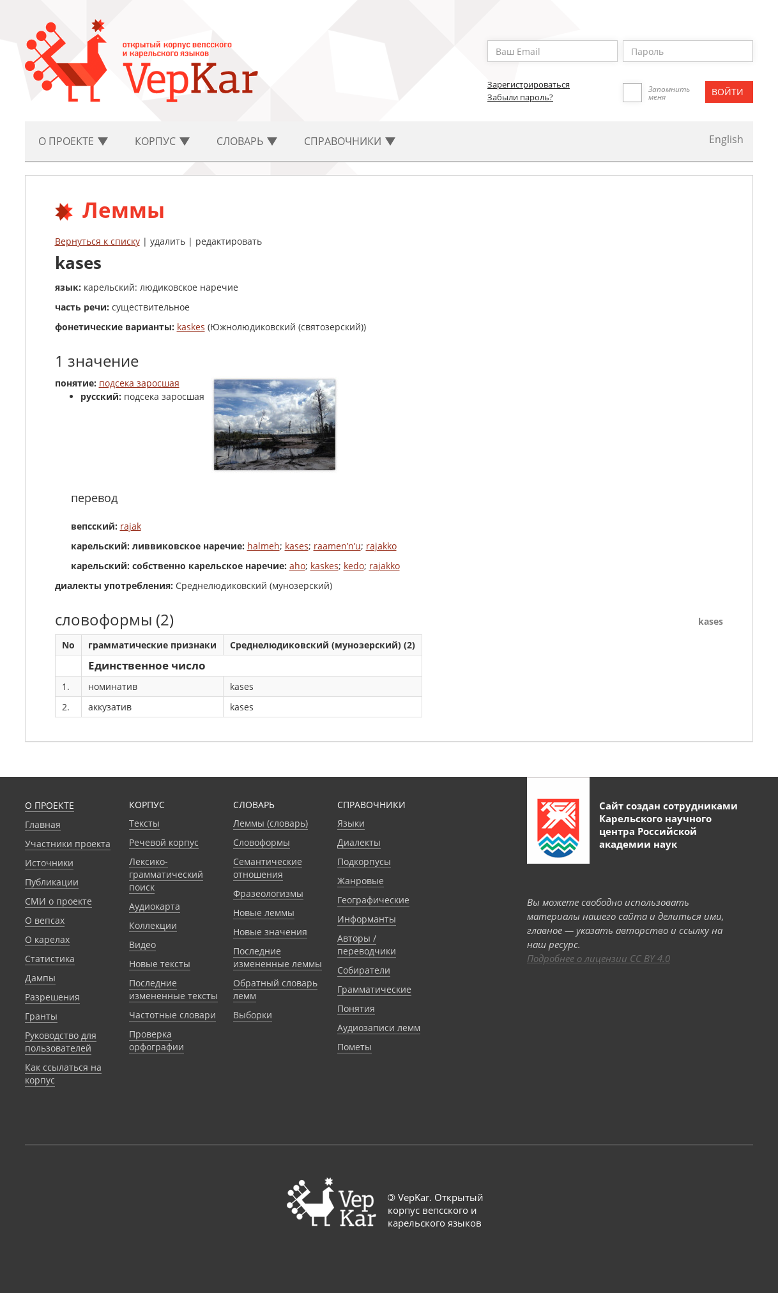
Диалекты (359, 842)
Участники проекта (68, 844)
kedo (354, 566)
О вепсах (45, 920)
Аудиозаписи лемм (378, 1027)
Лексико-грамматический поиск (166, 874)
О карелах (47, 939)
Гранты (41, 1016)
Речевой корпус (164, 842)
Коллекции (153, 925)
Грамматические (374, 989)
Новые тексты (159, 964)
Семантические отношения (267, 867)
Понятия (356, 1008)
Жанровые (360, 881)
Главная (43, 824)
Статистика (50, 959)
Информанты (366, 919)
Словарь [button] (247, 141)
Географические (373, 900)
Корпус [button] (162, 141)
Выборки (252, 1015)
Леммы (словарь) (270, 823)
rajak (130, 526)
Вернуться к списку (97, 241)
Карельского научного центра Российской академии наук (655, 831)
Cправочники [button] (349, 141)
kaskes (191, 327)
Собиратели (363, 970)
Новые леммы (263, 913)
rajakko (381, 546)
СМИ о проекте (58, 901)
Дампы (40, 978)
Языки (351, 823)
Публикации (52, 882)
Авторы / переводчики (366, 944)
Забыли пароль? (520, 97)
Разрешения (52, 997)
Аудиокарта (154, 906)
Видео (142, 944)
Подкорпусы (364, 861)
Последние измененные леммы (277, 957)
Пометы (354, 1047)
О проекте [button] (73, 141)
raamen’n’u (337, 546)
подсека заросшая (139, 383)
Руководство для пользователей (60, 1041)
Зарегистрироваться (528, 84)
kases (297, 546)
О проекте (49, 805)
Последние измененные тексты (173, 989)
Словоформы (261, 842)
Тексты (144, 823)
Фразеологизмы (268, 893)
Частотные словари (172, 1015)
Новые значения (270, 932)
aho (297, 566)
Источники (49, 863)
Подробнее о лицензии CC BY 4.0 (598, 958)
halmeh (263, 546)
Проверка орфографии (156, 1040)
